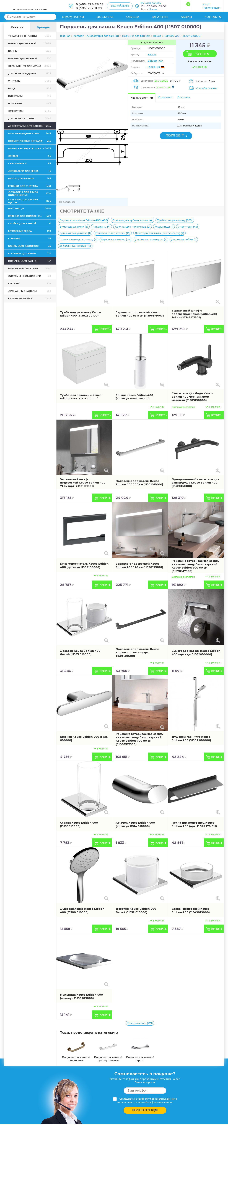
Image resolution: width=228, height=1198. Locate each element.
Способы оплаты (206, 88)
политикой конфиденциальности (153, 1102)
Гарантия (160, 17)
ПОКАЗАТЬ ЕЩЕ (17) (175, 135)
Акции (186, 17)
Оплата (132, 17)
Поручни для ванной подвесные (76, 1050)
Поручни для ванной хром (140, 1050)
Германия (154, 67)
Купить (202, 54)
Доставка (105, 17)
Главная (65, 36)
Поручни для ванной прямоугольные (108, 1050)
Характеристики (142, 97)
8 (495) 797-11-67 (89, 8)
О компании (73, 17)
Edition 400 (155, 60)
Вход (206, 4)
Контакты (213, 17)
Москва (153, 9)
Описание (165, 97)
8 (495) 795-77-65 (89, 4)
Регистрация (211, 7)
